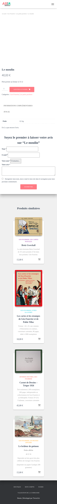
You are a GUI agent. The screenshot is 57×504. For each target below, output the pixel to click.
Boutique (17, 487)
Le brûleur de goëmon (28, 446)
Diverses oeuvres (26, 377)
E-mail (5, 155)
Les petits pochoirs (21, 14)
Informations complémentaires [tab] (18, 106)
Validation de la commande (28, 493)
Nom (4, 149)
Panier (40, 487)
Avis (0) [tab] (7, 112)
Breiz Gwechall (28, 245)
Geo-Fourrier (11, 14)
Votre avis (6, 165)
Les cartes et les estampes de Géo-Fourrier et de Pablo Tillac (28, 319)
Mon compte (29, 487)
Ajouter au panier (20, 89)
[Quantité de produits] (5, 89)
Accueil (4, 14)
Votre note (6, 161)
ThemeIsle (36, 498)
